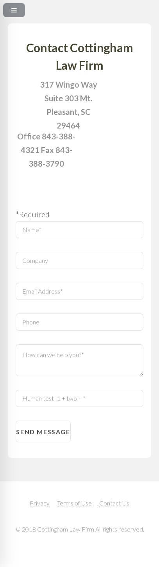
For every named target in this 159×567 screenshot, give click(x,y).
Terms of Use (74, 503)
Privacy (40, 503)
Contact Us (114, 503)
